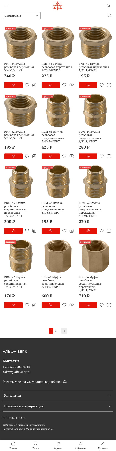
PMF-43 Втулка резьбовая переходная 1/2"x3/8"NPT (57, 67)
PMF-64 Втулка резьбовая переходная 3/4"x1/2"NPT (19, 67)
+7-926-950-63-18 (16, 367)
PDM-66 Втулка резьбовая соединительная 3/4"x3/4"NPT (53, 136)
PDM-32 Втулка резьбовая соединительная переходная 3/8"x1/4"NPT (90, 209)
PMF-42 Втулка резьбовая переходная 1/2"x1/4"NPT (94, 67)
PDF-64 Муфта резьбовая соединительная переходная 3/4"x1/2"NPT (90, 283)
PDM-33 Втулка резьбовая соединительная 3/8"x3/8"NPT (53, 208)
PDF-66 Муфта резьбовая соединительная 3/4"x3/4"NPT (53, 282)
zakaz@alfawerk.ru (16, 372)
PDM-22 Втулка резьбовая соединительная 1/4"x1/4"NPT (15, 282)
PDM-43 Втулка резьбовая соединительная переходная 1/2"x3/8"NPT (15, 209)
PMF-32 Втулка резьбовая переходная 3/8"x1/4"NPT (19, 135)
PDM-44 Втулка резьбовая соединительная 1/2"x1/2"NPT (90, 136)
